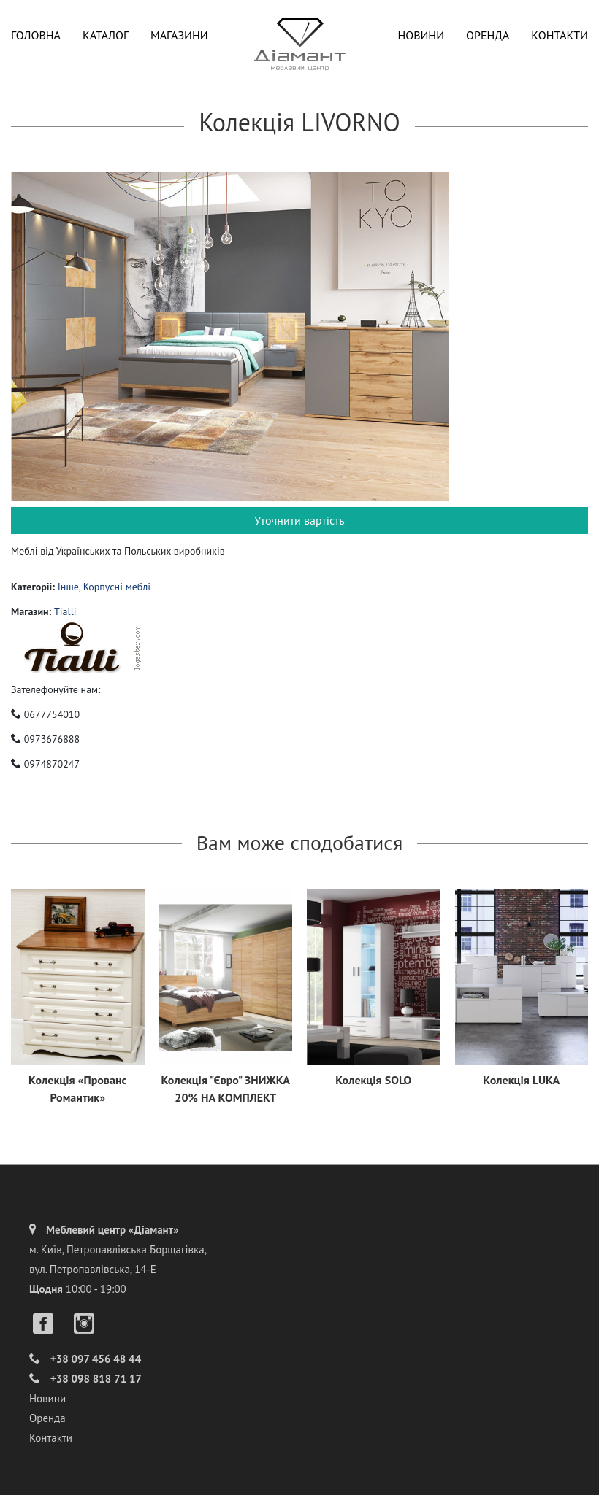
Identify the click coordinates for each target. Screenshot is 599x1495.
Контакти (559, 35)
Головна (36, 35)
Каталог (106, 35)
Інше (68, 586)
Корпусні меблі (116, 586)
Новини (420, 35)
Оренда (487, 35)
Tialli (65, 611)
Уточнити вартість (299, 520)
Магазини (179, 35)
